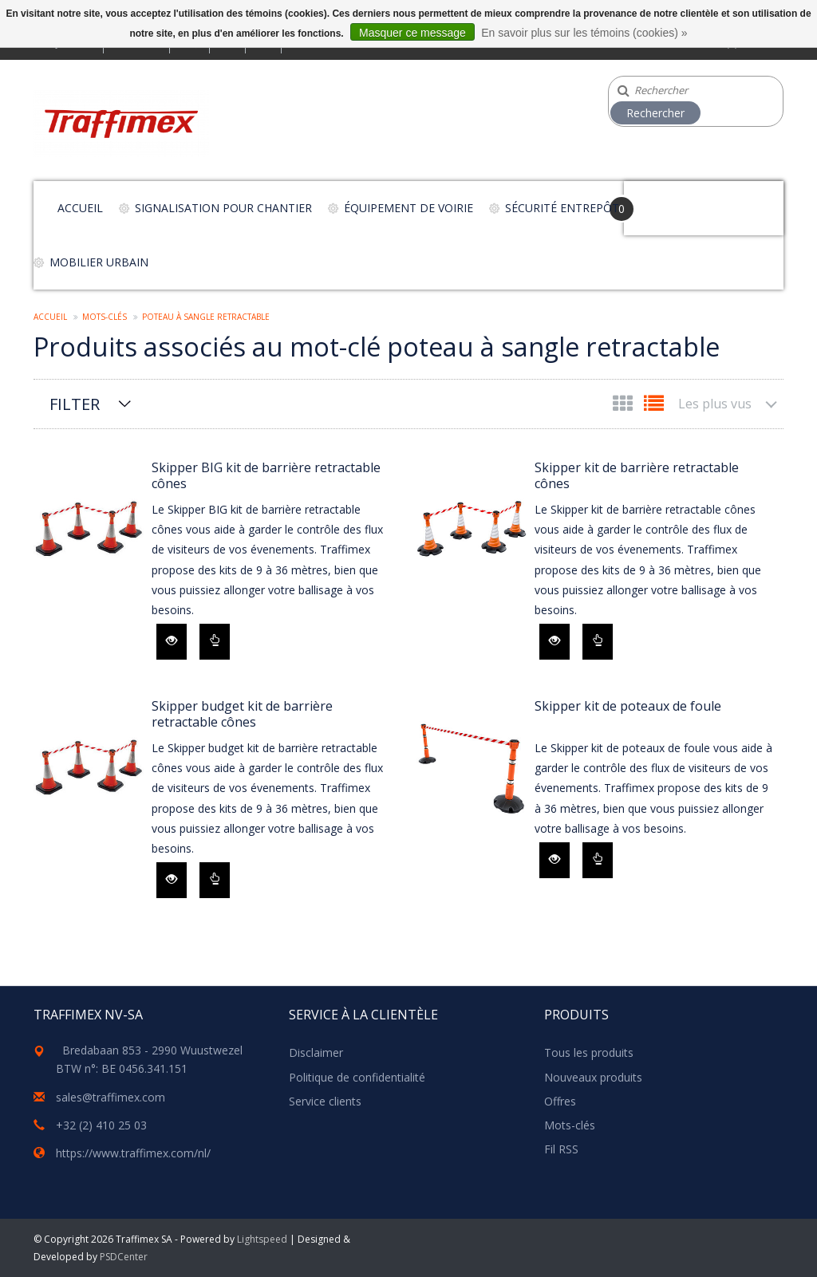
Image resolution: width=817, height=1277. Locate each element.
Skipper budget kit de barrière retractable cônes (242, 714)
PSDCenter (124, 1256)
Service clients (325, 1101)
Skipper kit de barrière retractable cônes (637, 475)
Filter (74, 404)
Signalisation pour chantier (223, 207)
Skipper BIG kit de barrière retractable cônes (266, 475)
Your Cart (669, 200)
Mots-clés (104, 316)
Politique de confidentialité (357, 1077)
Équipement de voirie (408, 207)
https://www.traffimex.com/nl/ (133, 1153)
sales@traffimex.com (110, 1097)
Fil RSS (561, 1149)
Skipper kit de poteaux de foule (628, 706)
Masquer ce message (412, 32)
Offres (560, 1101)
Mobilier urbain (98, 262)
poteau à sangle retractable (206, 316)
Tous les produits (588, 1052)
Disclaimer (316, 1052)
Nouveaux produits (593, 1077)
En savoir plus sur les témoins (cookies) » (584, 32)
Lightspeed (262, 1239)
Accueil (80, 207)
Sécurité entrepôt (562, 207)
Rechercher (655, 112)
